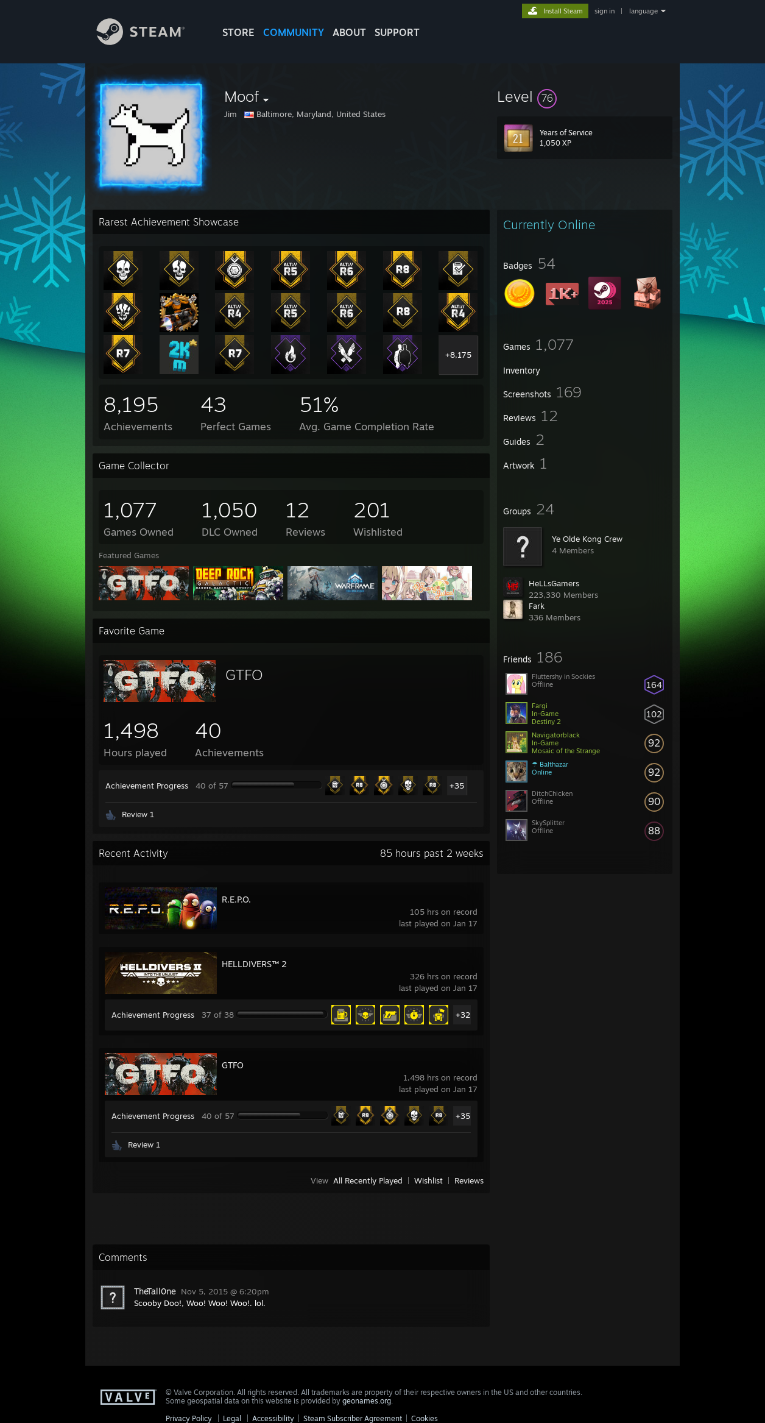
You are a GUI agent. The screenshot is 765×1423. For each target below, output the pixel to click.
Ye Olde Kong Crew (587, 539)
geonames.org (366, 1400)
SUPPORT (397, 32)
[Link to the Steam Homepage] (149, 42)
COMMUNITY (293, 32)
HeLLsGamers (554, 583)
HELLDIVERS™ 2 (254, 964)
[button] (584, 96)
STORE (238, 32)
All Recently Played (368, 1180)
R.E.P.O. (236, 899)
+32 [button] (463, 1015)
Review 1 (138, 814)
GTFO (244, 674)
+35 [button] (456, 785)
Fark (537, 606)
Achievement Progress (146, 785)
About (349, 32)
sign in (604, 11)
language (643, 11)
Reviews (469, 1180)
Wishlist (428, 1180)
